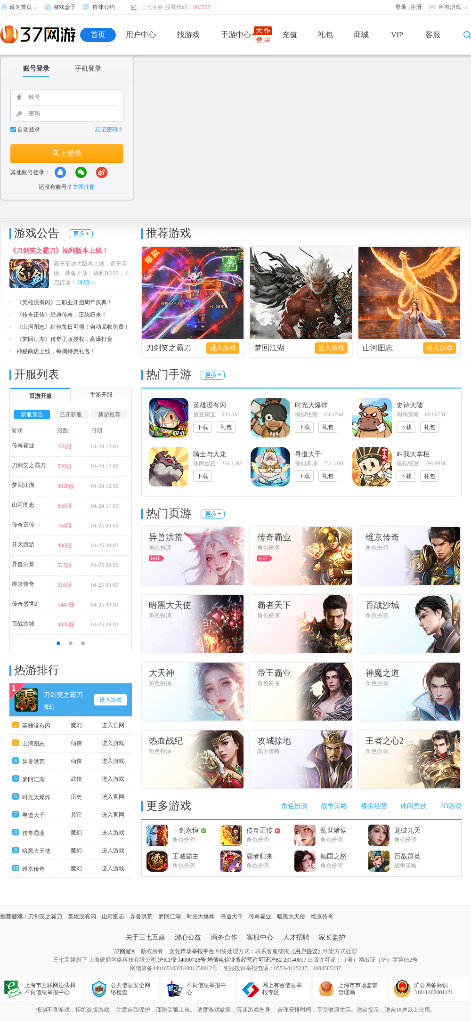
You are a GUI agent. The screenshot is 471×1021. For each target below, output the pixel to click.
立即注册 (84, 187)
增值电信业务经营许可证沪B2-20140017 (256, 959)
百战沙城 (23, 623)
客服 (432, 35)
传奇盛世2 (24, 603)
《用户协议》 (306, 951)
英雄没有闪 (36, 725)
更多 (81, 233)
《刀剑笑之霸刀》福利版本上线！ (58, 250)
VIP (397, 35)
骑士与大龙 (209, 454)
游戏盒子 (64, 7)
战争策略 (334, 806)
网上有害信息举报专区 (282, 989)
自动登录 (28, 129)
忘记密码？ (109, 129)
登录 (400, 7)
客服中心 (260, 937)
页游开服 (40, 396)
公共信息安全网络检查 (130, 989)
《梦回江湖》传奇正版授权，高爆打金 (64, 339)
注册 (416, 7)
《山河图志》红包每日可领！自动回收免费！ (73, 327)
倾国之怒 (333, 856)
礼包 (325, 35)
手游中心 (236, 35)
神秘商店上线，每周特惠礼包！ (56, 351)
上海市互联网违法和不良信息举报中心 (49, 989)
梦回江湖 (269, 348)
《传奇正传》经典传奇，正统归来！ (61, 314)
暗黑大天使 (36, 851)
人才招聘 (296, 937)
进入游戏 (223, 347)
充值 (289, 35)
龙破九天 (407, 830)
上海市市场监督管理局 (358, 989)
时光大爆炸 (36, 797)
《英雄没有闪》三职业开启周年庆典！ (64, 302)
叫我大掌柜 (413, 454)
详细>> (87, 282)
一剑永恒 (189, 830)
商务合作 (224, 937)
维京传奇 (23, 584)
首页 (98, 35)
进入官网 (113, 725)
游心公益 (188, 937)
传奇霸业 (23, 445)
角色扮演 (294, 806)
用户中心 (141, 35)
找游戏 (188, 35)
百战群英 (407, 856)
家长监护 (332, 937)
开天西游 (23, 544)
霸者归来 (259, 856)
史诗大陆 (410, 405)
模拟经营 (374, 806)
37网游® (124, 951)
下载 (202, 427)
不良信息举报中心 (206, 989)
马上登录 (67, 153)
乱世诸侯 (333, 830)
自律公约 (103, 7)
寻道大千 (33, 815)
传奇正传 (23, 524)
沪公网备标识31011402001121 (433, 989)
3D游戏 (451, 806)
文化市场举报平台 (191, 951)
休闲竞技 (413, 806)
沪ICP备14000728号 (182, 959)
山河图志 (378, 348)
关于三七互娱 (145, 937)
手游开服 (101, 394)
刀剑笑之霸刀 (168, 348)
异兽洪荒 (23, 564)
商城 (361, 35)
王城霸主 (185, 856)
